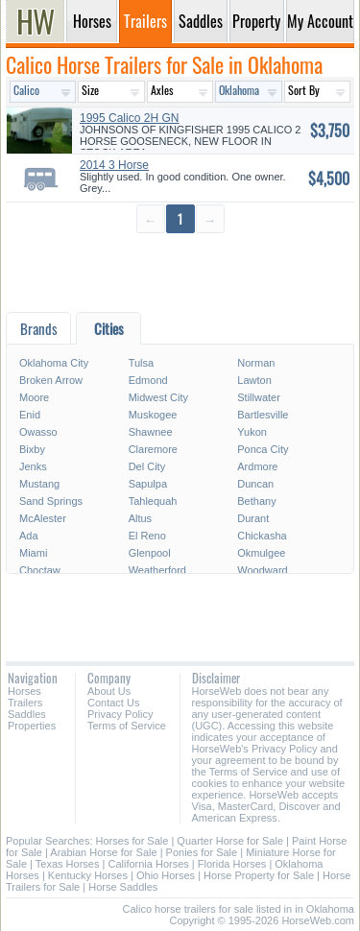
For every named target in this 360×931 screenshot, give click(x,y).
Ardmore (257, 466)
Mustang (39, 483)
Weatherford (157, 570)
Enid (29, 414)
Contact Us (113, 702)
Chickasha (261, 535)
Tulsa (142, 363)
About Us (109, 691)
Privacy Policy (120, 714)
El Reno (147, 535)
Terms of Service (126, 725)
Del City (147, 466)
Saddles (27, 714)
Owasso (38, 432)
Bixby (32, 449)
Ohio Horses (165, 875)
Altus (140, 518)
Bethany (256, 501)
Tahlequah (153, 501)
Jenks (33, 466)
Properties (32, 725)
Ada (28, 535)
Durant (253, 518)
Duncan (255, 483)
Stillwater (258, 397)
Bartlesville (262, 414)
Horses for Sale (132, 841)
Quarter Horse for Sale (230, 841)
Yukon (252, 432)
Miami (33, 553)
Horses (24, 691)
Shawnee (151, 432)
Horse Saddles (122, 887)
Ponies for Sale (202, 852)
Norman (256, 363)
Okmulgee (261, 553)
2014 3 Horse (114, 165)
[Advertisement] (180, 274)
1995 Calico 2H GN (129, 118)
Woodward (262, 570)
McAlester (42, 518)
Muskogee (153, 414)
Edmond (148, 380)
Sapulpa (148, 483)
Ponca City (262, 449)
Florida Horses (232, 864)
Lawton (254, 380)
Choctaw (39, 570)
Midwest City (158, 397)
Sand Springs (51, 501)
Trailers (25, 702)
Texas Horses (68, 864)
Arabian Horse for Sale (103, 852)
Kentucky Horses (88, 875)
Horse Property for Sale (259, 875)
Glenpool (150, 553)
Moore (34, 397)
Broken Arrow (51, 380)
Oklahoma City (53, 363)
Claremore (153, 449)
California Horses (148, 864)
